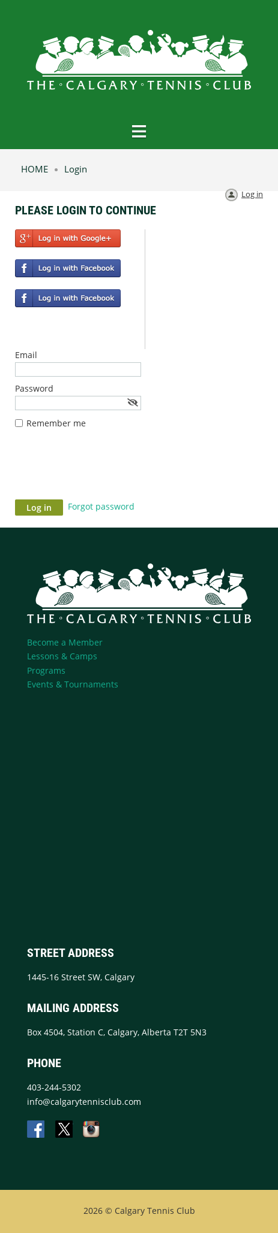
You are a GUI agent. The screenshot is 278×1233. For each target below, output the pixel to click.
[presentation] (106, 470)
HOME (34, 169)
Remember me (56, 423)
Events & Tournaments (72, 684)
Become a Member (65, 642)
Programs (46, 670)
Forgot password (101, 506)
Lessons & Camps (62, 656)
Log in (252, 194)
